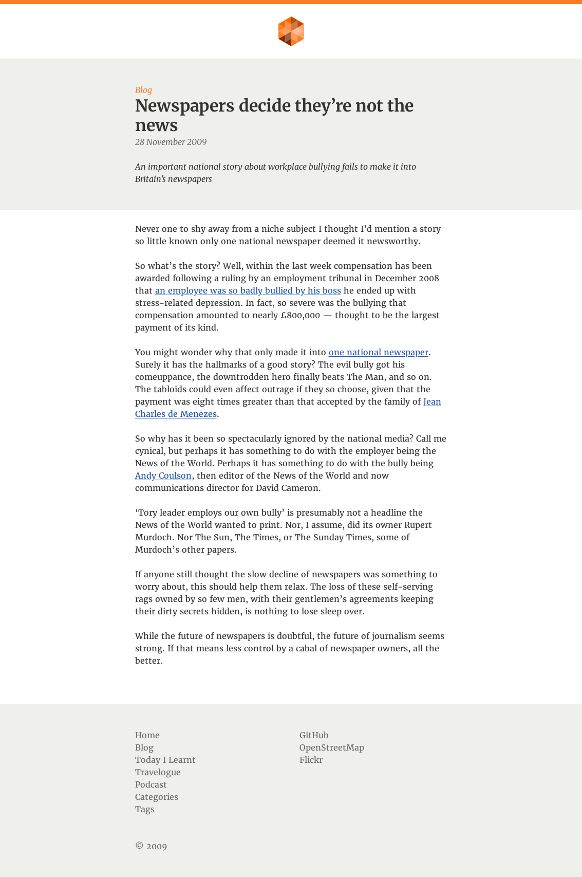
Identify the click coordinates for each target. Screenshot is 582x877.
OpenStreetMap (331, 747)
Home (147, 735)
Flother (291, 31)
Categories (156, 797)
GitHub (314, 735)
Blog (144, 747)
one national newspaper (378, 352)
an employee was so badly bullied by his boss (248, 290)
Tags (145, 809)
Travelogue (158, 772)
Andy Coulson (163, 475)
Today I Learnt (165, 760)
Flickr (311, 760)
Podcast (151, 784)
